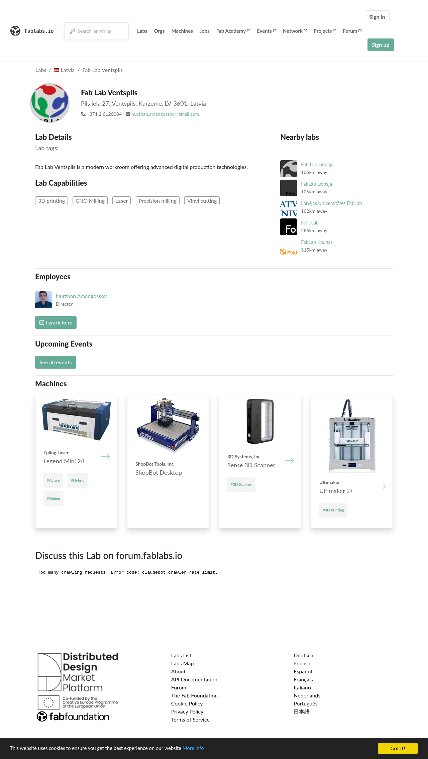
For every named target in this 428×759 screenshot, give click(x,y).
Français (303, 679)
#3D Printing (333, 510)
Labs (142, 31)
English (302, 663)
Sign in (377, 16)
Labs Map (182, 663)
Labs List (181, 655)
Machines (182, 31)
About (178, 671)
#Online (53, 498)
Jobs (205, 31)
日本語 (302, 711)
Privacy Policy (187, 711)
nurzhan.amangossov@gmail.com (165, 114)
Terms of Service (190, 719)
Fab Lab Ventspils (102, 70)
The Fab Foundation (194, 695)
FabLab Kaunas (316, 242)
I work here (55, 322)
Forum (352, 31)
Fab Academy (233, 31)
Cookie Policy (187, 703)
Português (305, 703)
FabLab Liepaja (316, 184)
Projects (325, 31)
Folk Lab (310, 222)
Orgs (159, 31)
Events (266, 31)
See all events (55, 362)
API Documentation (194, 679)
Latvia (64, 70)
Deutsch (303, 655)
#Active (53, 480)
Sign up (380, 44)
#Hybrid (78, 480)
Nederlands (307, 695)
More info (205, 748)
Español (303, 671)
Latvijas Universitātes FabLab (331, 203)
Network (295, 31)
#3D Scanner (241, 484)
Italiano (302, 687)
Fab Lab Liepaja (317, 164)
